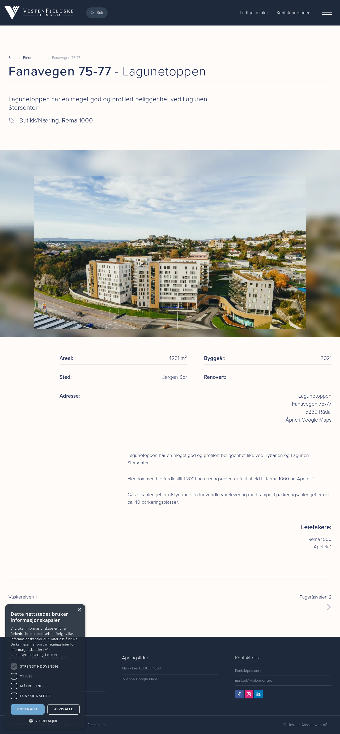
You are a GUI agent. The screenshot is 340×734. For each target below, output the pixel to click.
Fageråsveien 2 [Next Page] (316, 602)
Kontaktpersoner (248, 670)
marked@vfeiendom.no (253, 680)
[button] (45, 721)
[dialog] (45, 666)
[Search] (97, 12)
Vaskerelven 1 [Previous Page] (22, 602)
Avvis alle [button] (63, 709)
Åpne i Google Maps (309, 420)
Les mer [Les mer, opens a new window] (51, 654)
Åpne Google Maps (140, 679)
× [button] (79, 610)
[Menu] (327, 13)
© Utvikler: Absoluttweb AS (305, 725)
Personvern (96, 725)
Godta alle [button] (27, 709)
